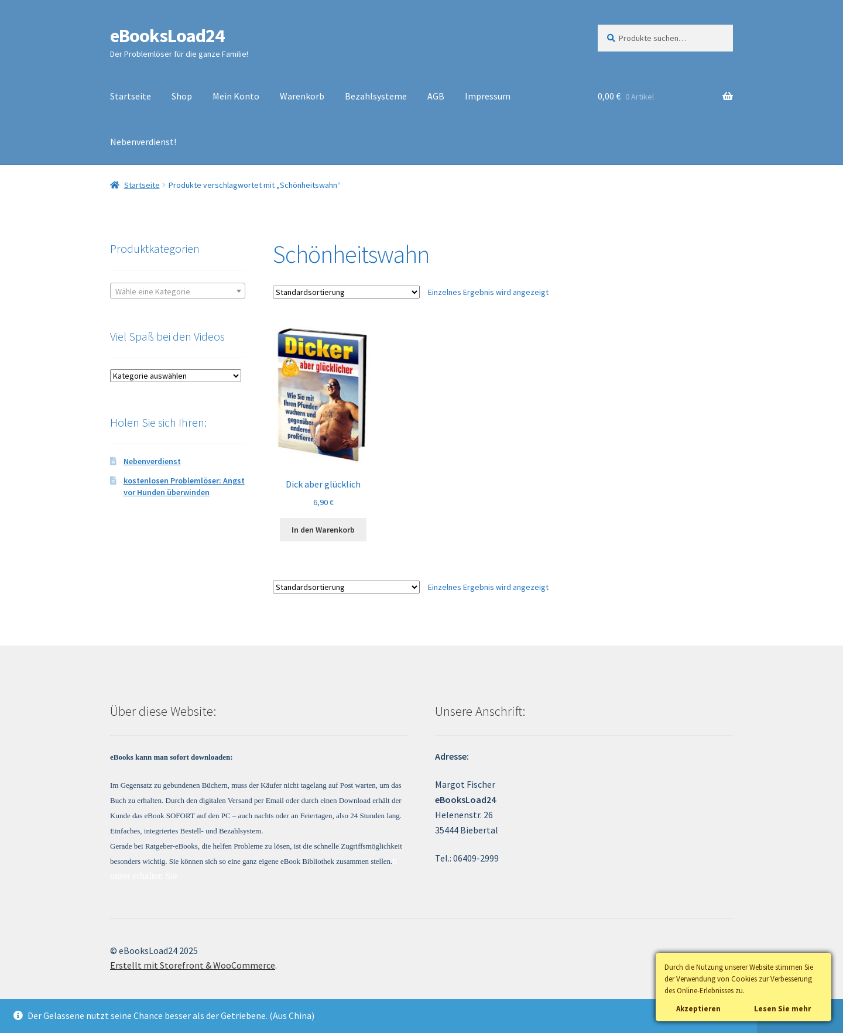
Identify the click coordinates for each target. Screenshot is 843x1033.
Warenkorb (302, 96)
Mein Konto (236, 96)
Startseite (130, 96)
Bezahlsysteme (376, 96)
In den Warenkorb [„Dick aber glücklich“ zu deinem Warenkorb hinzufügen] (323, 529)
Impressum (487, 96)
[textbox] (178, 291)
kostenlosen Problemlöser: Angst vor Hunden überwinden (184, 486)
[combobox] (177, 291)
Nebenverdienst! (143, 141)
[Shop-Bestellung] (346, 292)
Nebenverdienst (152, 461)
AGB (435, 96)
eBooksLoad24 (167, 35)
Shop (182, 96)
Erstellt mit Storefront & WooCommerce (192, 965)
